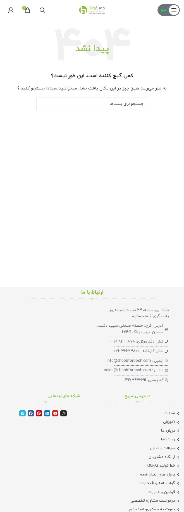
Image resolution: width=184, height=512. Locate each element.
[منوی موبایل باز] (169, 10)
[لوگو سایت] (92, 9)
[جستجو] (42, 10)
